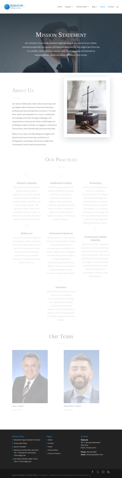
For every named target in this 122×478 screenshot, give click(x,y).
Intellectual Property (61, 182)
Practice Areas (81, 7)
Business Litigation (27, 182)
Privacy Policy (53, 450)
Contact (111, 7)
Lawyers (68, 7)
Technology (95, 182)
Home (59, 7)
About (102, 7)
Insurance (61, 287)
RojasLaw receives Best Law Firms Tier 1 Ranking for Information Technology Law (26, 452)
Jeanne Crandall (20, 447)
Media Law (27, 233)
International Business (61, 233)
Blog (93, 7)
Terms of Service (54, 453)
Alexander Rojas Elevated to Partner (27, 440)
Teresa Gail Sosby (20, 443)
